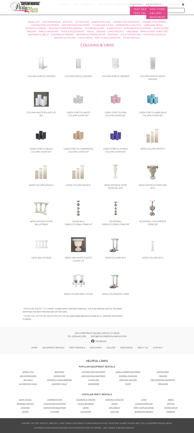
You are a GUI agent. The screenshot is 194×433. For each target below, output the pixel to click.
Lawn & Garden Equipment (127, 372)
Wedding (170, 412)
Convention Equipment (54, 408)
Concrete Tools (59, 384)
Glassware (85, 412)
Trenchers (163, 384)
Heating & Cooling (65, 38)
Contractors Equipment (45, 25)
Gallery (111, 347)
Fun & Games (85, 38)
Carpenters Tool (101, 22)
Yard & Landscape (48, 31)
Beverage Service (25, 404)
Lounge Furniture (144, 404)
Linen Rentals (116, 31)
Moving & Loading (35, 28)
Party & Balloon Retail (108, 38)
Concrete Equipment (154, 22)
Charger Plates (54, 400)
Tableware (132, 31)
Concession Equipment (55, 404)
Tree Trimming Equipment (162, 380)
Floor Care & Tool (103, 25)
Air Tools (28, 380)
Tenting (170, 404)
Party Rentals (88, 5)
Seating (100, 31)
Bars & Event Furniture (154, 31)
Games (86, 408)
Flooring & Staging (62, 34)
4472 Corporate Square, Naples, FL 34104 (97, 333)
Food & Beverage (86, 404)
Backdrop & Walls (38, 34)
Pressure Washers (128, 380)
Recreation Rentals (143, 412)
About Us (143, 347)
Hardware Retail (153, 25)
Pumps (128, 384)
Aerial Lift (34, 22)
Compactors (59, 376)
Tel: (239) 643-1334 (76, 336)
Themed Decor (170, 408)
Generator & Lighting (128, 25)
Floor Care (93, 380)
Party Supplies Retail (143, 408)
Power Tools (114, 28)
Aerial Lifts (28, 372)
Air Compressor (51, 22)
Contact (173, 5)
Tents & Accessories (72, 31)
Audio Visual (25, 400)
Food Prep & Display (154, 34)
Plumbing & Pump (94, 28)
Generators (93, 384)
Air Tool (68, 22)
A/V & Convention (131, 34)
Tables (90, 31)
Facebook (99, 341)
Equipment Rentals (115, 5)
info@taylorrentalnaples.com (109, 336)
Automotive (82, 22)
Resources (126, 347)
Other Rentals (131, 38)
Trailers (31, 31)
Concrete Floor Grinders (59, 380)
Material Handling (128, 376)
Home (34, 347)
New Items (96, 347)
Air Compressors (28, 376)
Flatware (54, 412)
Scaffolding (161, 28)
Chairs (25, 412)
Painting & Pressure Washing (66, 28)
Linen (143, 400)
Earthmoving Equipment (76, 25)
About (70, 5)
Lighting (113, 34)
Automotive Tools (28, 384)
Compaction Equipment (126, 22)
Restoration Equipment (137, 28)
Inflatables (114, 408)
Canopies (25, 408)
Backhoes (59, 372)
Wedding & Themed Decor (90, 34)
